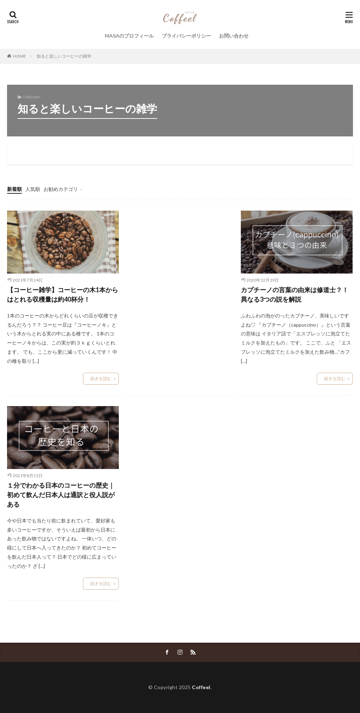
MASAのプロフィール (129, 36)
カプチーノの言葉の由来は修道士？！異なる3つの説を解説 (294, 294)
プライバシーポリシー (186, 36)
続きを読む (100, 378)
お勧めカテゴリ (61, 189)
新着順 (14, 189)
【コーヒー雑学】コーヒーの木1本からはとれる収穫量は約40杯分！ (62, 294)
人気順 (32, 189)
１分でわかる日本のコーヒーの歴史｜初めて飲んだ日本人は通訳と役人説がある (61, 494)
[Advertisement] (180, 276)
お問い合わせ (234, 36)
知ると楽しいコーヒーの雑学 (64, 56)
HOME (19, 56)
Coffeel (201, 687)
